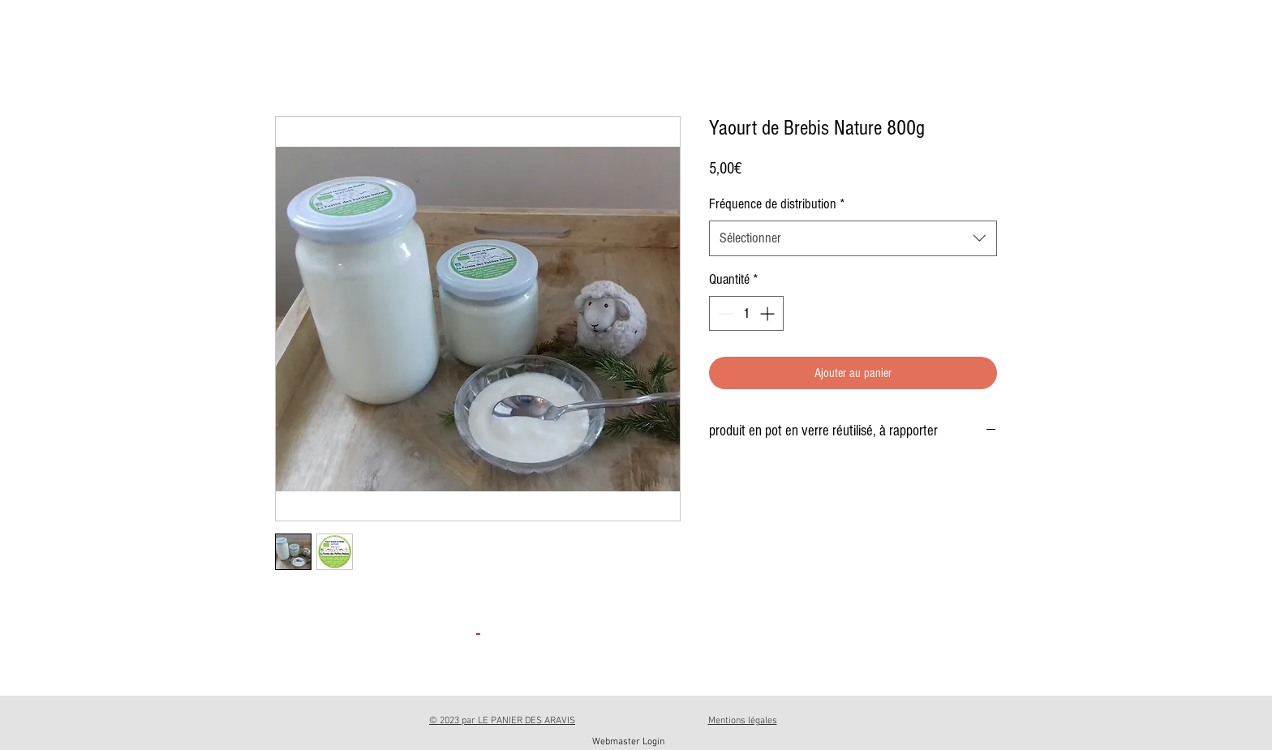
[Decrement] (724, 313)
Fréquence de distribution (777, 203)
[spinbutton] (746, 313)
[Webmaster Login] (628, 742)
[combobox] (853, 238)
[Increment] (768, 313)
